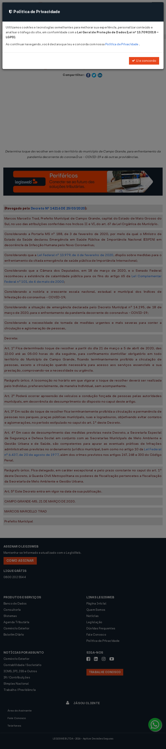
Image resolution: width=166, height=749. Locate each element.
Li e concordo (144, 61)
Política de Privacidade (122, 44)
